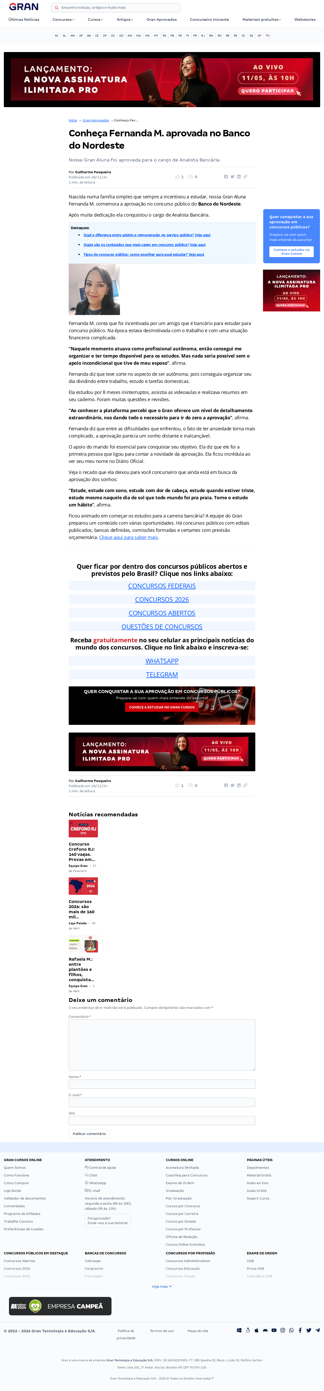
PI (187, 35)
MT (156, 35)
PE (180, 35)
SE (251, 35)
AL (64, 35)
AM (72, 35)
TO (267, 35)
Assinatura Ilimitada (182, 1168)
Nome (75, 1077)
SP (259, 35)
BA (89, 35)
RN (211, 35)
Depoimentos (258, 1168)
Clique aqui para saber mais (128, 537)
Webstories (305, 19)
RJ (203, 35)
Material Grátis (259, 1175)
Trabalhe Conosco (18, 1221)
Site (72, 1113)
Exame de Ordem (180, 1183)
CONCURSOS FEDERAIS (162, 585)
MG (138, 35)
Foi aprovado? (108, 1220)
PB (172, 35)
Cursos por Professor (183, 1229)
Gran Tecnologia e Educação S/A (130, 1360)
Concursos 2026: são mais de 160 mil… (81, 909)
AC (56, 35)
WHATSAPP (162, 660)
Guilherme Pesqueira (93, 172)
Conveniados (14, 1206)
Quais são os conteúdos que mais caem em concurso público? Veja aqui (145, 244)
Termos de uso (162, 1331)
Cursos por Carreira (182, 1214)
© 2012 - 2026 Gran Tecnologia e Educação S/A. (50, 1331)
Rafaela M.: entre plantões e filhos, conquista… (81, 969)
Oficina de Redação (181, 1237)
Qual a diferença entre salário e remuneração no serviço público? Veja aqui (147, 234)
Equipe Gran (78, 866)
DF (105, 35)
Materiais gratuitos (261, 19)
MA (130, 35)
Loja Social (12, 1191)
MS (147, 35)
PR (195, 35)
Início (73, 120)
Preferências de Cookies (24, 1229)
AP (81, 35)
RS (235, 35)
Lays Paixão (78, 923)
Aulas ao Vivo (257, 1183)
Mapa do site (198, 1331)
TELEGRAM (162, 674)
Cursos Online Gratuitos (185, 1244)
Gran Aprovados (162, 19)
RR (227, 35)
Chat (91, 1175)
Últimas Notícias (23, 19)
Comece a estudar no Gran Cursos (162, 707)
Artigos (125, 19)
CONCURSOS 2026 (162, 599)
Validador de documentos (25, 1198)
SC (243, 35)
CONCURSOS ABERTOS (162, 612)
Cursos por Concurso (183, 1206)
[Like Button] (181, 176)
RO (219, 35)
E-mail (75, 1095)
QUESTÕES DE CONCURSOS (161, 626)
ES (113, 35)
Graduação (175, 1191)
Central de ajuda (100, 1168)
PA (164, 35)
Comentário (80, 1017)
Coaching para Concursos (187, 1175)
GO (121, 35)
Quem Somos (15, 1168)
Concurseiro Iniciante (209, 19)
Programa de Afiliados (22, 1214)
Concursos (64, 19)
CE (97, 35)
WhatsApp (95, 1183)
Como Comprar (16, 1183)
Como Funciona (16, 1175)
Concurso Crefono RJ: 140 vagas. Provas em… (82, 852)
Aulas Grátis (257, 1191)
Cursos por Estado (181, 1221)
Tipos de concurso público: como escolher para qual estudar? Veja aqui (144, 254)
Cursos (96, 19)
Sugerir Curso (258, 1198)
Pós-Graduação (179, 1198)
